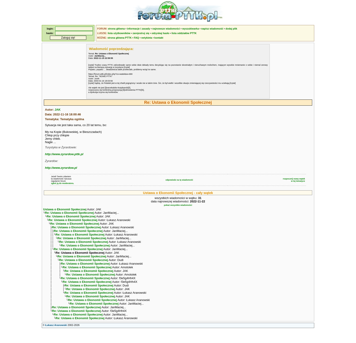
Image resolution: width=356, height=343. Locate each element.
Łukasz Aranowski (56, 338)
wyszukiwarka (190, 28)
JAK (58, 109)
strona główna (116, 28)
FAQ (136, 37)
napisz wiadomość (212, 28)
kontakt (158, 37)
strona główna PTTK (119, 37)
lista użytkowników (119, 33)
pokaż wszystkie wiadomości (178, 205)
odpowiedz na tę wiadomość (179, 180)
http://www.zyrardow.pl (61, 167)
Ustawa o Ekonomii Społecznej (65, 209)
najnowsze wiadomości (166, 28)
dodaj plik (231, 28)
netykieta (146, 37)
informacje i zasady (138, 28)
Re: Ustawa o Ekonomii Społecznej (69, 213)
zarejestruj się (141, 33)
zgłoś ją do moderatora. (62, 183)
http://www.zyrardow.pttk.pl (64, 154)
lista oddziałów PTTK (184, 33)
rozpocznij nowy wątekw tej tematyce (294, 180)
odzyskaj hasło (160, 33)
